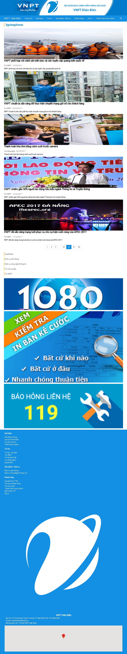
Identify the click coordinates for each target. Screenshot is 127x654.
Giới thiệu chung (11, 437)
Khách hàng (79, 18)
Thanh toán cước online (105, 18)
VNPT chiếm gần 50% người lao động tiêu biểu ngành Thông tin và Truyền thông (47, 189)
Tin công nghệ (9, 151)
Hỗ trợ (90, 18)
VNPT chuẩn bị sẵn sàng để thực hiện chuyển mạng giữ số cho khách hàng (44, 103)
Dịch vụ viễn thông (12, 259)
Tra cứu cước (10, 486)
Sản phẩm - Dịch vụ (63, 18)
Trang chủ (28, 18)
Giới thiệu (39, 18)
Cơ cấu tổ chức (10, 442)
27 (74, 247)
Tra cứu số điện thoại (13, 484)
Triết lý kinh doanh (12, 444)
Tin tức (49, 18)
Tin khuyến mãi (10, 458)
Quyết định (9, 254)
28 (79, 247)
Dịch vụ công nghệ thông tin (15, 264)
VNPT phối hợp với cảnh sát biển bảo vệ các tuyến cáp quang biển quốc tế (44, 60)
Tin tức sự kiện (10, 269)
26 (69, 247)
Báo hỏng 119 (10, 491)
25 (64, 247)
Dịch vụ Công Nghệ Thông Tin (16, 473)
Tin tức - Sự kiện (11, 453)
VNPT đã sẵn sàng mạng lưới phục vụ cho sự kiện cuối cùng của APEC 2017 (45, 232)
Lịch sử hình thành (12, 440)
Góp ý (7, 493)
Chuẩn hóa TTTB (11, 481)
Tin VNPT (7, 66)
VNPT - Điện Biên (12, 18)
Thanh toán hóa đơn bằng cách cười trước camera (31, 146)
